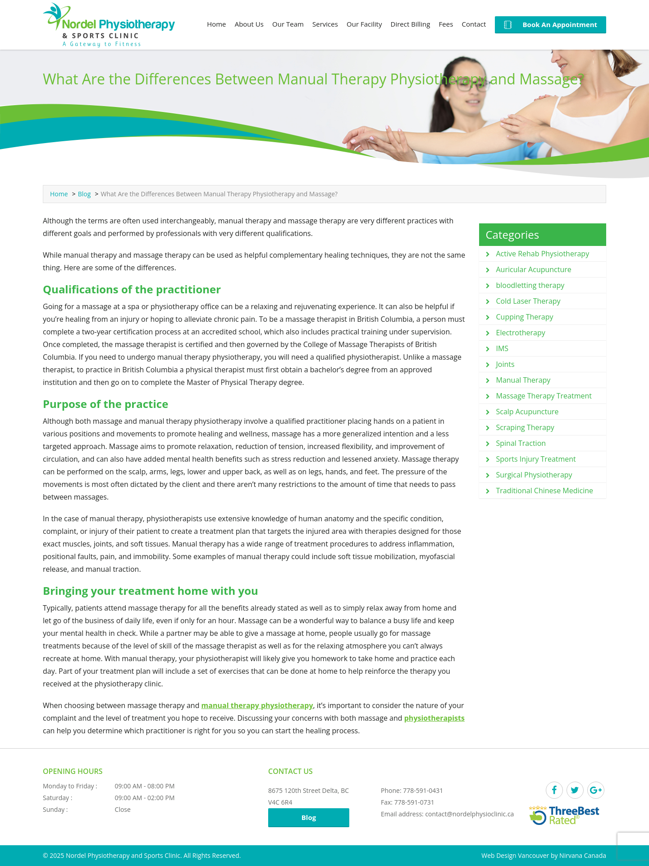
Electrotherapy (520, 333)
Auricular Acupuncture (533, 269)
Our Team (288, 23)
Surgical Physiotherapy (534, 475)
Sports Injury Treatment (536, 459)
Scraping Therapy (525, 427)
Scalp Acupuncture (527, 412)
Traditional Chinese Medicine (545, 491)
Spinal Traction (521, 443)
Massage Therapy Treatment (544, 396)
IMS (502, 348)
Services (325, 23)
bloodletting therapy (530, 285)
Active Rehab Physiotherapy (543, 254)
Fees (446, 23)
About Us (249, 23)
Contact (474, 23)
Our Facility (364, 23)
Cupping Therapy (524, 317)
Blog (84, 194)
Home (216, 23)
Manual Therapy (523, 380)
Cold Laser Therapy (528, 301)
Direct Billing (410, 23)
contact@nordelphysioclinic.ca (469, 814)
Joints (505, 364)
